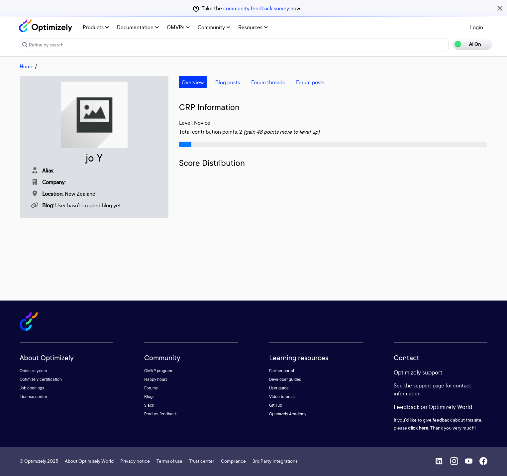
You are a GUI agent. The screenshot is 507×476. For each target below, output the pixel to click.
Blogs (149, 396)
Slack (149, 405)
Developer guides (285, 379)
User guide (279, 388)
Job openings (32, 388)
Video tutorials (282, 396)
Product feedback (160, 414)
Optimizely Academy (287, 414)
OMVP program (158, 371)
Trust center (201, 461)
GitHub (275, 405)
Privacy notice (135, 461)
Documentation (138, 27)
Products (96, 27)
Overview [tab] (193, 82)
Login (476, 27)
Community (214, 27)
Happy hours (155, 379)
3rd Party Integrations (275, 461)
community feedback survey (256, 8)
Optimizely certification (41, 379)
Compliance (233, 461)
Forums (151, 388)
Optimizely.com (33, 371)
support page (428, 385)
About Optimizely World (89, 461)
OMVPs (178, 27)
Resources (253, 27)
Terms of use (169, 461)
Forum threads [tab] (268, 82)
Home (27, 66)
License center (33, 396)
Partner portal (281, 371)
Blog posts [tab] (227, 82)
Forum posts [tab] (310, 82)
